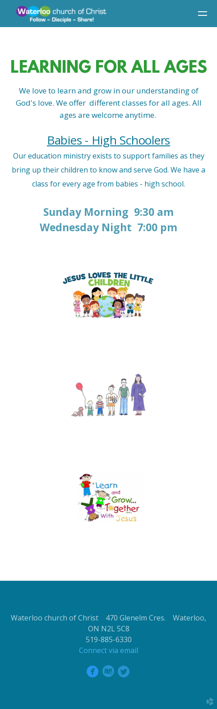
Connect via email (108, 650)
